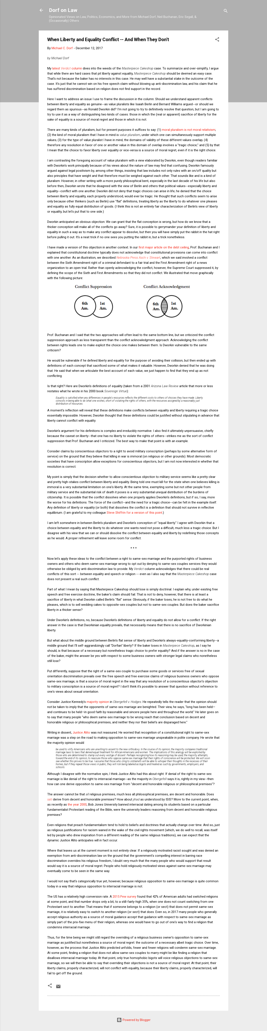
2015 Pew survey (124, 896)
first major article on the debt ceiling (164, 247)
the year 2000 (77, 804)
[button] (217, 40)
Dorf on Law (63, 10)
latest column (67, 68)
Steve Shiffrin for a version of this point (134, 513)
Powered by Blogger (134, 1020)
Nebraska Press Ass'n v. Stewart (138, 258)
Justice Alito (81, 732)
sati (49, 799)
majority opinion (98, 702)
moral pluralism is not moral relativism (188, 130)
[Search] (225, 11)
